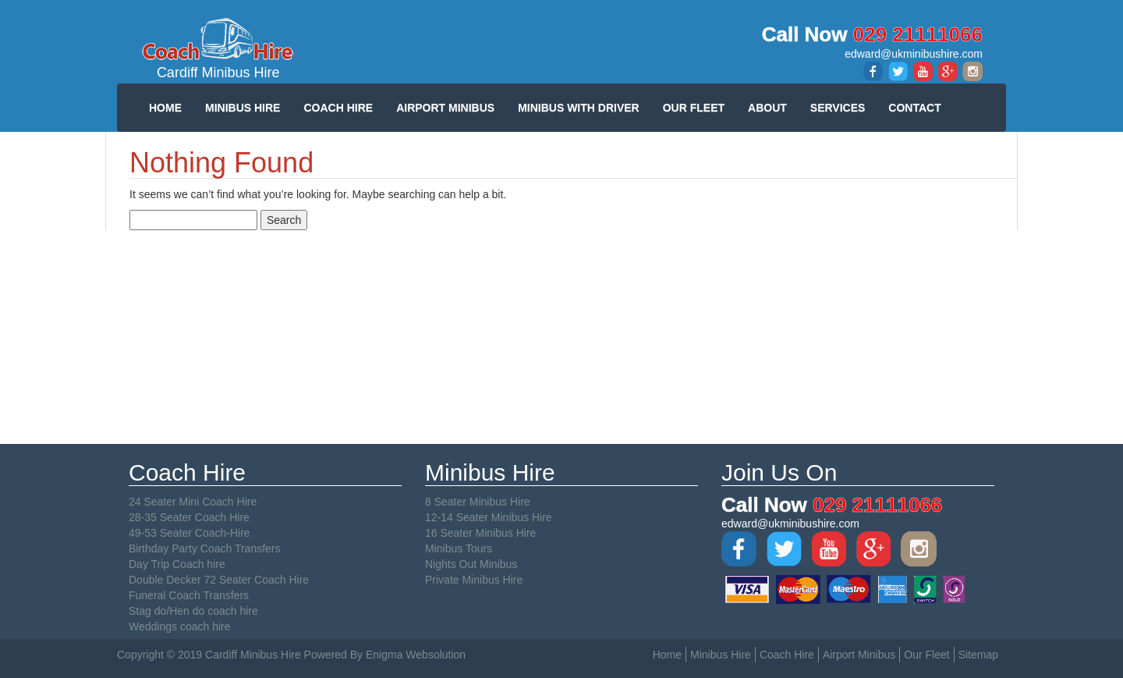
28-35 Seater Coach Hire (189, 517)
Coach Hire (787, 654)
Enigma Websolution (416, 654)
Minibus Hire (720, 654)
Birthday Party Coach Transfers (205, 548)
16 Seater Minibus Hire (480, 533)
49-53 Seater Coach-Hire (189, 533)
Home (667, 654)
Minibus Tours (458, 548)
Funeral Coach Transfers (189, 595)
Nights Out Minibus (471, 564)
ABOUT (767, 107)
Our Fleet (926, 654)
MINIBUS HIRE (242, 107)
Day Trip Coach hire (177, 564)
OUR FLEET (693, 107)
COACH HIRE (338, 107)
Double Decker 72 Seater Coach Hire (219, 579)
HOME (165, 107)
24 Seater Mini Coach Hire (193, 501)
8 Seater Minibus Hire (477, 501)
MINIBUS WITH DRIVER (578, 107)
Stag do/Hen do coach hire (193, 611)
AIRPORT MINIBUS (445, 107)
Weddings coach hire (179, 626)
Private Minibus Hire (474, 579)
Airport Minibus (859, 654)
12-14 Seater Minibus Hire (488, 517)
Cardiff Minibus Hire (218, 48)
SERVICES (838, 107)
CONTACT (914, 107)
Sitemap (978, 654)
